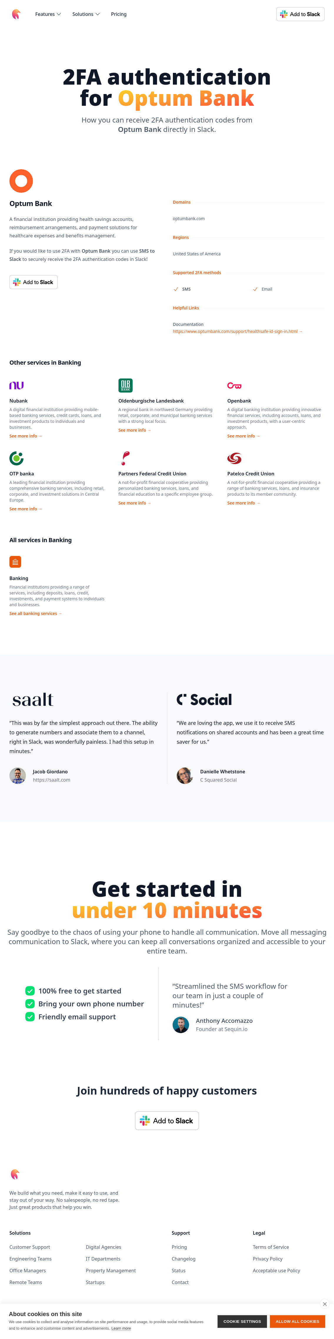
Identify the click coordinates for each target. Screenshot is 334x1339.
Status (179, 1270)
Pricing (119, 14)
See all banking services (35, 613)
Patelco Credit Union (250, 473)
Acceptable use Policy (276, 1270)
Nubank (18, 401)
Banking (18, 578)
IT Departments (103, 1259)
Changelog (184, 1259)
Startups (95, 1282)
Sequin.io (236, 1029)
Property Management (111, 1270)
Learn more (121, 1328)
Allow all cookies (297, 1321)
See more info (25, 436)
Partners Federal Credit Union (152, 473)
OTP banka (21, 473)
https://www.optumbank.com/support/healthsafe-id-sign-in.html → (238, 331)
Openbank (239, 401)
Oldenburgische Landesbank (151, 401)
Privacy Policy (268, 1259)
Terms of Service (271, 1247)
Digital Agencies (103, 1247)
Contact (180, 1282)
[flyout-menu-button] (48, 14)
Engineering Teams (30, 1259)
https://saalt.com (51, 780)
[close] (325, 1304)
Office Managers (27, 1270)
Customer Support (29, 1247)
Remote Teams (25, 1282)
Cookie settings (242, 1321)
